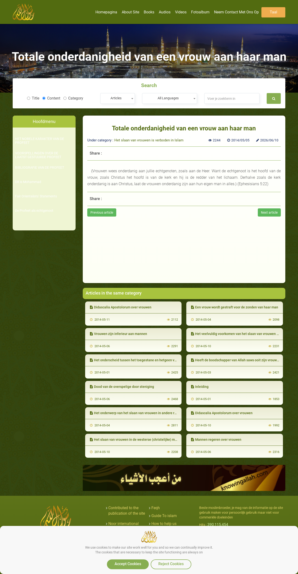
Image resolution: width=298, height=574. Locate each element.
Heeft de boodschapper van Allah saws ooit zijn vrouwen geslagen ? (244, 360)
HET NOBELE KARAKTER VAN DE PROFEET (39, 140)
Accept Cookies (128, 564)
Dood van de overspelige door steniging (122, 387)
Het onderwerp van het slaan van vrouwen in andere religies (137, 413)
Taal (273, 12)
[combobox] (117, 98)
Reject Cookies (171, 564)
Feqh (155, 508)
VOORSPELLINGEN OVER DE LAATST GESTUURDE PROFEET (38, 155)
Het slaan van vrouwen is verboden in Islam (148, 140)
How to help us (164, 523)
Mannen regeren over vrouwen (216, 439)
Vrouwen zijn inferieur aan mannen (118, 334)
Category (73, 98)
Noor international (123, 523)
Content (51, 98)
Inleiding (200, 387)
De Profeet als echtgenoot (34, 210)
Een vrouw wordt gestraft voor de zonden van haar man (234, 307)
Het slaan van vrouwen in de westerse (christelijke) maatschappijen (143, 439)
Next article (269, 212)
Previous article (101, 212)
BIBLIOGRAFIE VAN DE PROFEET (39, 167)
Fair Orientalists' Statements (36, 196)
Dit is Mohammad (28, 182)
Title (33, 98)
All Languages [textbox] (168, 98)
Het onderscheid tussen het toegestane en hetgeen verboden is (140, 360)
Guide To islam (164, 515)
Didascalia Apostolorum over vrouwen (120, 307)
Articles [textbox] (115, 98)
